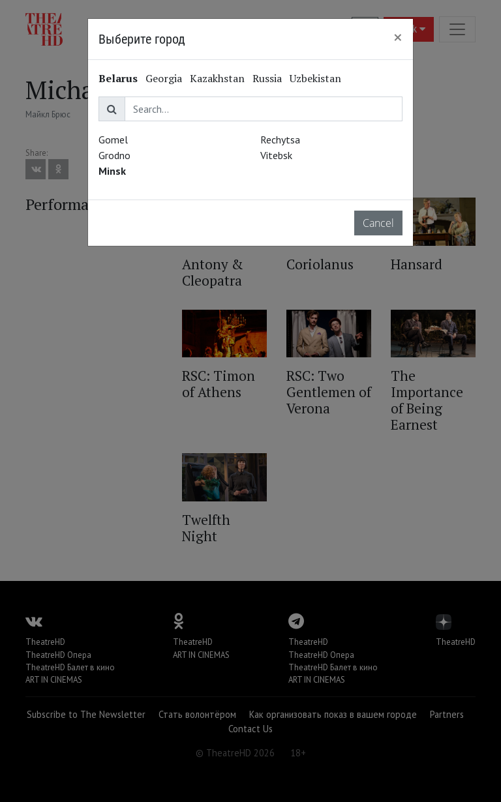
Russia (267, 78)
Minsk (112, 170)
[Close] (398, 37)
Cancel (378, 223)
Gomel (113, 139)
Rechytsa (280, 139)
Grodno (114, 155)
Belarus (118, 78)
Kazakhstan (217, 78)
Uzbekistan (315, 78)
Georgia (163, 78)
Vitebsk (276, 155)
